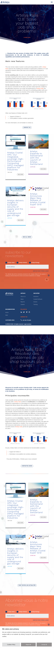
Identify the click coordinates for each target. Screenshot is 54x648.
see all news (27, 237)
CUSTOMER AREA (9, 320)
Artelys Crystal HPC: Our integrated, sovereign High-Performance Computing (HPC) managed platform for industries (15, 161)
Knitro (7, 312)
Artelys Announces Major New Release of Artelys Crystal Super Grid (37, 199)
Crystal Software (37, 299)
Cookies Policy (11, 644)
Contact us (26, 127)
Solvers (35, 301)
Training (35, 304)
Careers (23, 304)
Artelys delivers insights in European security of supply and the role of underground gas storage (15, 208)
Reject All (28, 644)
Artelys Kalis (40, 88)
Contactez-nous (27, 465)
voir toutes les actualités (27, 585)
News (22, 299)
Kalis (6, 315)
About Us (23, 296)
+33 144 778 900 (26, 320)
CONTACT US (24, 316)
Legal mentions (27, 324)
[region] (27, 637)
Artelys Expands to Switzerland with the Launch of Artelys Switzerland (36, 157)
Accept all (44, 644)
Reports (23, 301)
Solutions (35, 296)
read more (20, 174)
